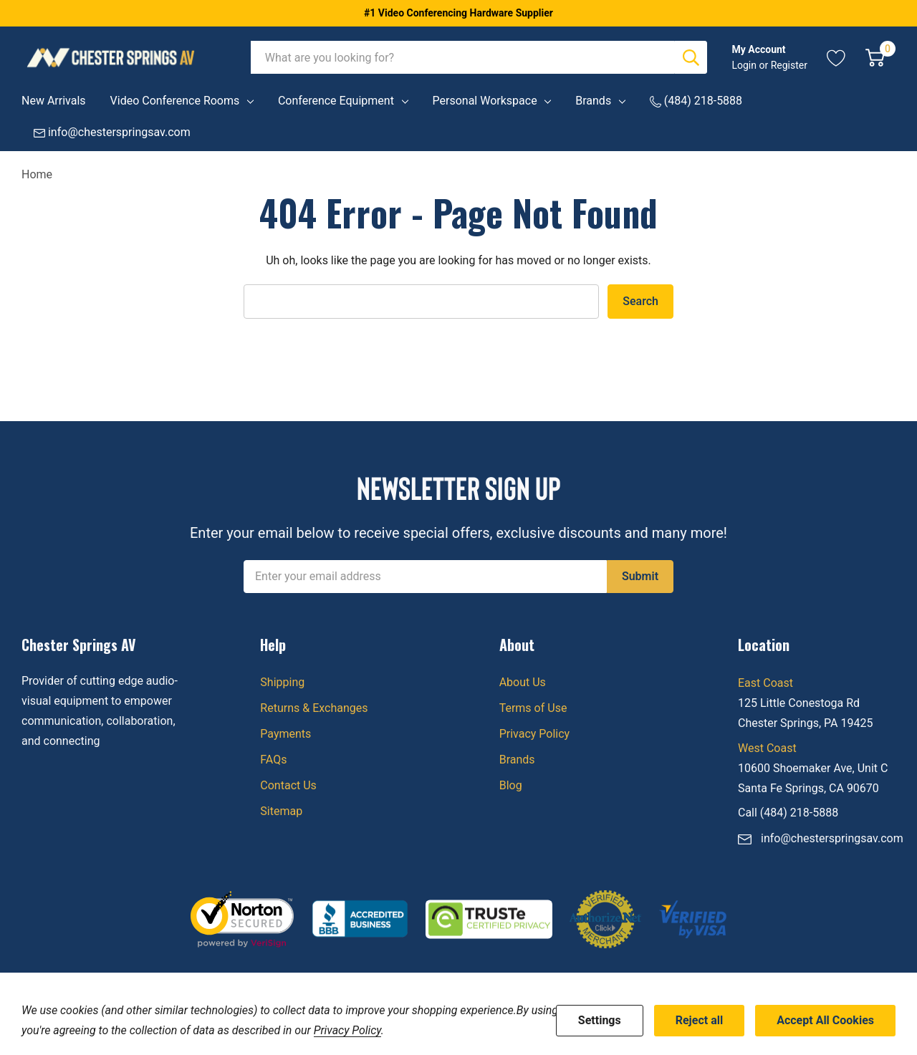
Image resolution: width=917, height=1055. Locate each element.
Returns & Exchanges (314, 708)
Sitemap (281, 811)
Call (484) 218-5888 (788, 812)
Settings (599, 1020)
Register (789, 65)
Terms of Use (533, 708)
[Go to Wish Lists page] (836, 57)
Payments (285, 734)
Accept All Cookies (825, 1020)
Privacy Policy (534, 734)
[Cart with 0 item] (875, 57)
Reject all (699, 1020)
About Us (522, 682)
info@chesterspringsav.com (832, 838)
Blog (510, 785)
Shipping (282, 682)
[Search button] (690, 57)
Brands (593, 100)
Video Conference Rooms (175, 100)
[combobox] (463, 57)
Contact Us (288, 785)
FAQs (273, 759)
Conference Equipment (336, 100)
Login (745, 65)
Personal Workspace (485, 100)
